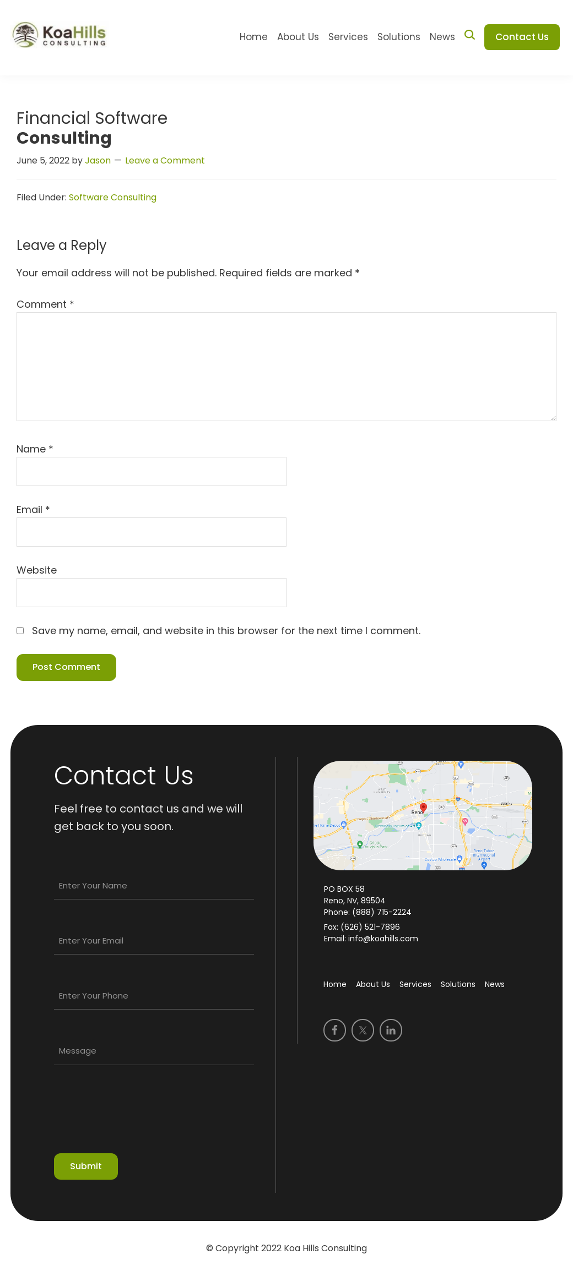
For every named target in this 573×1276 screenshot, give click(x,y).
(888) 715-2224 (382, 912)
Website (37, 570)
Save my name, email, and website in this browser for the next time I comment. (226, 630)
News (495, 984)
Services (415, 984)
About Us (373, 984)
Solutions (458, 984)
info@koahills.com (382, 938)
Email (33, 509)
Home (335, 984)
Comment (45, 304)
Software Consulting (112, 197)
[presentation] (137, 1114)
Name (35, 449)
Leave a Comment (165, 160)
